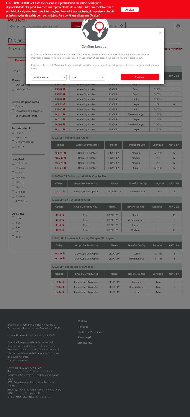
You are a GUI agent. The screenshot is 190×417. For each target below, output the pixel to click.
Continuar (140, 77)
